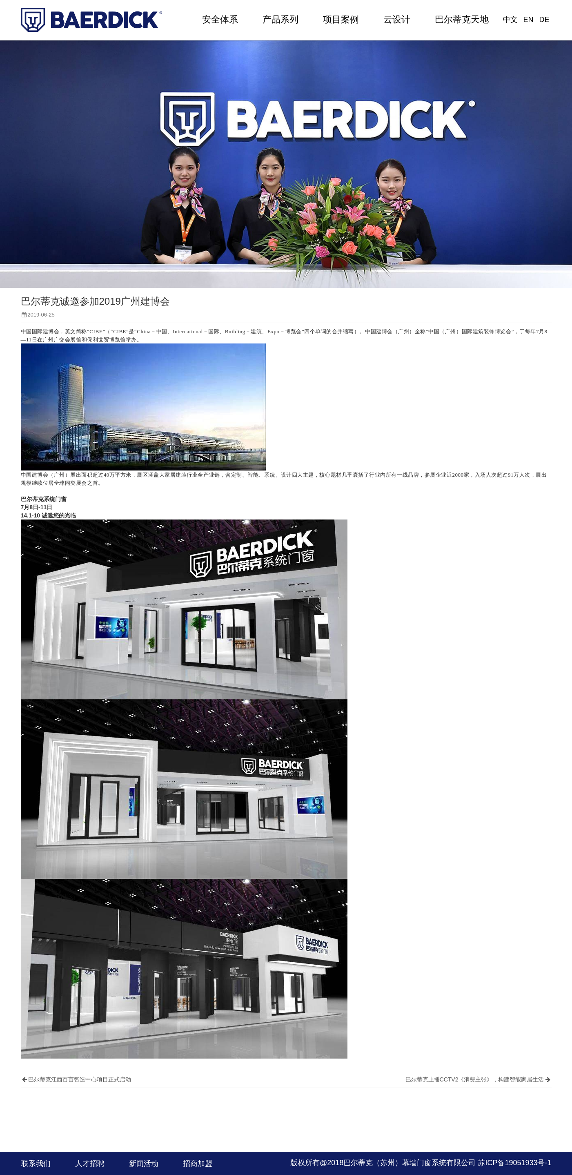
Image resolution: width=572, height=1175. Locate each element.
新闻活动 (143, 1163)
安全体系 (220, 19)
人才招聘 (90, 1163)
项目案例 (341, 19)
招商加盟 (197, 1163)
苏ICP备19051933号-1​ (514, 1163)
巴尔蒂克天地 (462, 19)
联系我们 (36, 1163)
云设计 (396, 19)
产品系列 (280, 19)
